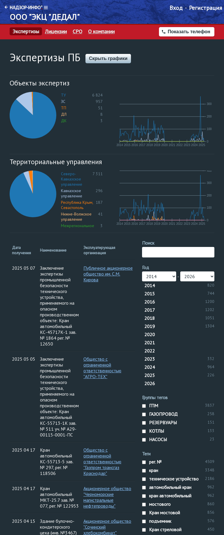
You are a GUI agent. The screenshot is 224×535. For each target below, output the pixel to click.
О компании (101, 31)
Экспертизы (26, 31)
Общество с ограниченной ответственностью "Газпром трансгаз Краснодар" (102, 461)
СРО (77, 31)
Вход (176, 8)
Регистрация (205, 8)
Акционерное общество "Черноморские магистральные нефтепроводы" (107, 497)
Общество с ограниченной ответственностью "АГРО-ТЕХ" (102, 367)
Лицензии (56, 31)
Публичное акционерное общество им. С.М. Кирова (108, 274)
